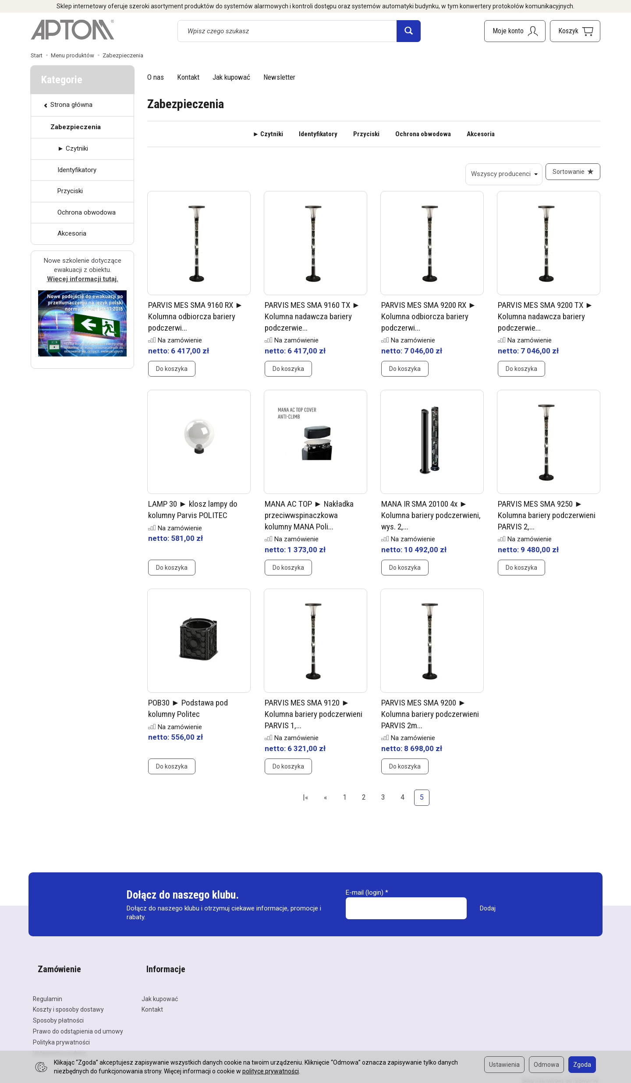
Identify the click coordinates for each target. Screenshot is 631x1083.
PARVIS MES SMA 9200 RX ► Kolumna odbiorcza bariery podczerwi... (428, 321)
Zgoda (582, 1064)
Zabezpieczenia (75, 127)
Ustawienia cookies (59, 1046)
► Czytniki (268, 134)
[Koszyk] (575, 31)
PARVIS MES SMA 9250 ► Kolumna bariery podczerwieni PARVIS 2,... (547, 520)
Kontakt (188, 77)
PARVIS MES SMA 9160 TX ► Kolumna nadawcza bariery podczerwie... (312, 321)
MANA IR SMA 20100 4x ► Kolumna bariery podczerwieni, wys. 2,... (431, 520)
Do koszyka (172, 373)
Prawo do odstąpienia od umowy (78, 1024)
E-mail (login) (364, 897)
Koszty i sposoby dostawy (68, 1002)
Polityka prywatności (61, 1035)
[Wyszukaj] (409, 31)
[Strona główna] (72, 30)
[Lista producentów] (499, 174)
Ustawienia (504, 1064)
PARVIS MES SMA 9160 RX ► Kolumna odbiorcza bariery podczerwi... (195, 321)
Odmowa (546, 1064)
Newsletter (279, 77)
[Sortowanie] (570, 174)
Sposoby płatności (58, 1013)
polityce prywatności (270, 1071)
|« (305, 802)
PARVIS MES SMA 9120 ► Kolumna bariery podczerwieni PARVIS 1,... (313, 719)
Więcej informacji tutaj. (82, 279)
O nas (155, 77)
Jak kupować (231, 77)
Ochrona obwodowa (423, 134)
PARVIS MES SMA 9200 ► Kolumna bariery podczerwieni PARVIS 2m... (430, 719)
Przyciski (366, 134)
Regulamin (47, 992)
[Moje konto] (515, 31)
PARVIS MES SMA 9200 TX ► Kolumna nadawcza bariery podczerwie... (545, 321)
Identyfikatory (318, 134)
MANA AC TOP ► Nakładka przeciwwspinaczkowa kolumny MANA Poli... (309, 520)
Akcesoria (481, 134)
